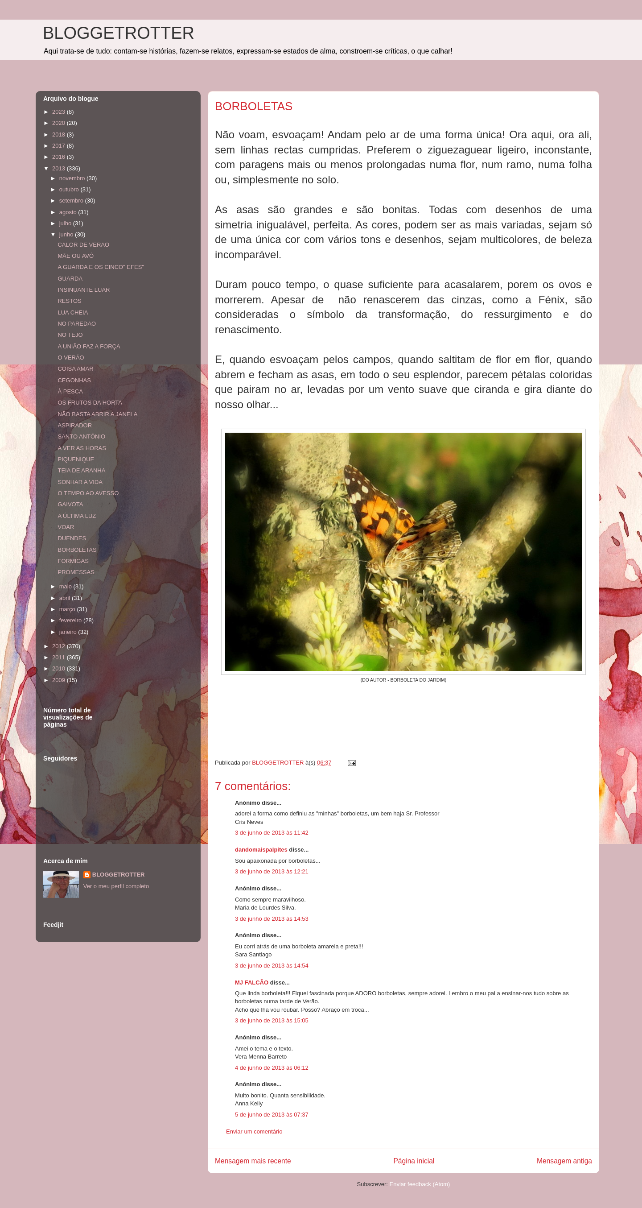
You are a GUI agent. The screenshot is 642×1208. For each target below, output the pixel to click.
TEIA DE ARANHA (81, 470)
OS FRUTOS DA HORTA (90, 402)
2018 (59, 134)
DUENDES (72, 538)
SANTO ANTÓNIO (81, 436)
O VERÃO (71, 357)
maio (66, 586)
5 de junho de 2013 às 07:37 (272, 1114)
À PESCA (70, 391)
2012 (59, 646)
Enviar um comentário (254, 1131)
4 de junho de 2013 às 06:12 (272, 1067)
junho (67, 234)
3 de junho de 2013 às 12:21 (272, 871)
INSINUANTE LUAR (84, 289)
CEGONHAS (74, 380)
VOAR (66, 527)
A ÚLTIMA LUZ (77, 516)
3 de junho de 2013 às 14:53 (272, 918)
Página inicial (413, 1161)
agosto (68, 212)
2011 (59, 657)
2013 (59, 168)
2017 (59, 145)
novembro (72, 178)
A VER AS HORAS (82, 448)
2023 (59, 111)
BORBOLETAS (77, 549)
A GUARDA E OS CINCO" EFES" (101, 267)
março (68, 609)
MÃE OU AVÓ (76, 255)
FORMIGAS (73, 561)
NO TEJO (70, 334)
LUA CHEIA (73, 312)
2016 (59, 156)
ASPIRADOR (75, 425)
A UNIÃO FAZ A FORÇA (89, 346)
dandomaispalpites (261, 849)
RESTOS (69, 301)
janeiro (68, 632)
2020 (59, 123)
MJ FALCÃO (251, 982)
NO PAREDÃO (77, 323)
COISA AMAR (75, 368)
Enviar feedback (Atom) (420, 1184)
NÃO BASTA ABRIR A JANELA (97, 414)
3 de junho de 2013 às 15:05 (272, 1020)
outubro (70, 189)
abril (65, 598)
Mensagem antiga (564, 1161)
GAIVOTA (70, 504)
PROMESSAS (76, 572)
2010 (59, 668)
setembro (72, 200)
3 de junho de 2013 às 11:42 (272, 832)
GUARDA (70, 278)
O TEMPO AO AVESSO (88, 493)
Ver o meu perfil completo (116, 886)
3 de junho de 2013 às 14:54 (272, 965)
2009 (59, 680)
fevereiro (71, 620)
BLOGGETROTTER (118, 33)
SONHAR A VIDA (80, 482)
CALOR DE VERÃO (83, 244)
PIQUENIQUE (76, 459)
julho (66, 223)
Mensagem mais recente (253, 1161)
